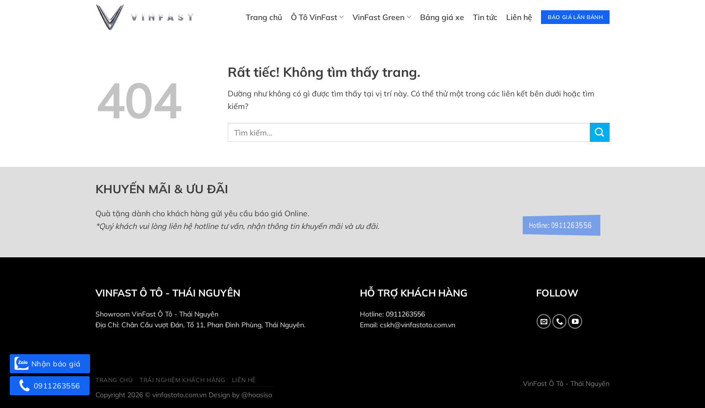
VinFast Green (381, 17)
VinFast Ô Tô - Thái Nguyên (566, 383)
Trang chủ (264, 17)
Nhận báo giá (50, 363)
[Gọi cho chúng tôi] (559, 321)
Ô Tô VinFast (317, 17)
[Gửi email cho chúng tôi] (544, 321)
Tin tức (485, 17)
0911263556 (405, 314)
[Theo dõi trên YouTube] (575, 321)
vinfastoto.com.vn (179, 394)
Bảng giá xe (442, 17)
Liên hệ (519, 17)
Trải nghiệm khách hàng (182, 380)
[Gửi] (600, 132)
